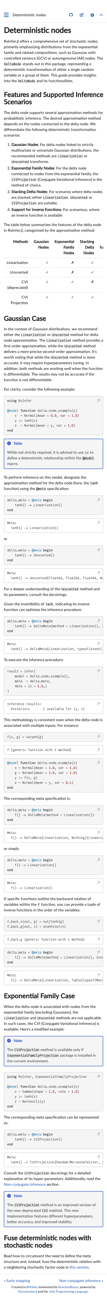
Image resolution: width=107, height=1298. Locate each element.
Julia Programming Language (68, 1291)
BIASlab (31, 1287)
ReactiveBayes (68, 1287)
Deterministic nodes (37, 30)
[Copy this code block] (99, 400)
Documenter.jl (27, 1291)
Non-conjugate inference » (81, 1281)
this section (79, 1267)
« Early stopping (17, 1281)
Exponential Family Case (39, 996)
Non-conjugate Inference (24, 1184)
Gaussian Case (25, 318)
